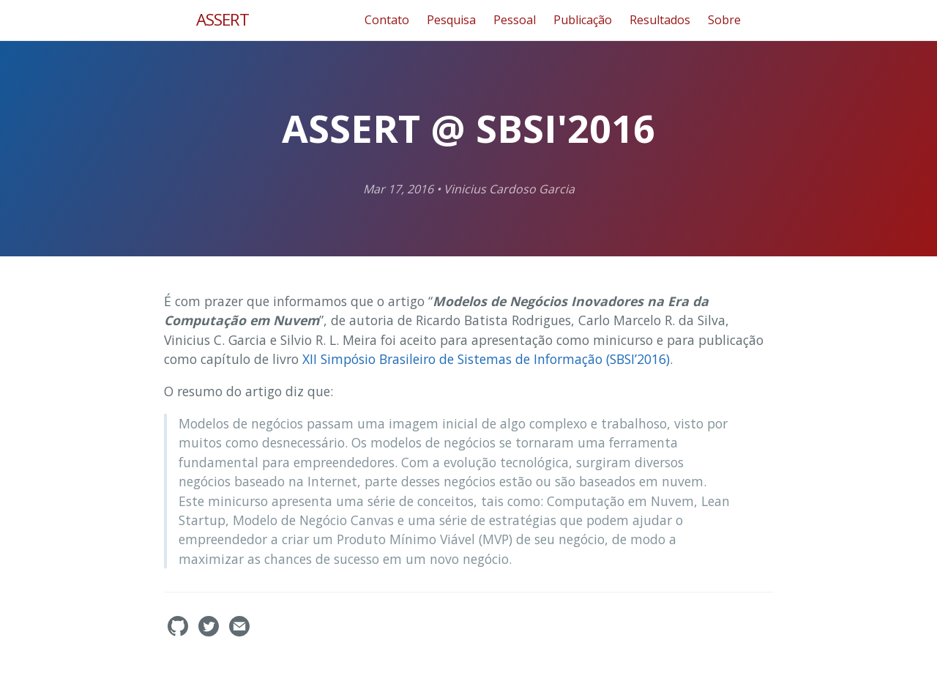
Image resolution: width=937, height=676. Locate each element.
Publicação (582, 20)
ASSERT (222, 19)
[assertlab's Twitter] (210, 632)
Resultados (660, 20)
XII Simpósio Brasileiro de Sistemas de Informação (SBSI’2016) (486, 359)
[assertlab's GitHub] (179, 632)
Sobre (724, 20)
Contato (387, 20)
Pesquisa (451, 20)
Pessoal (514, 20)
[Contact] (239, 632)
